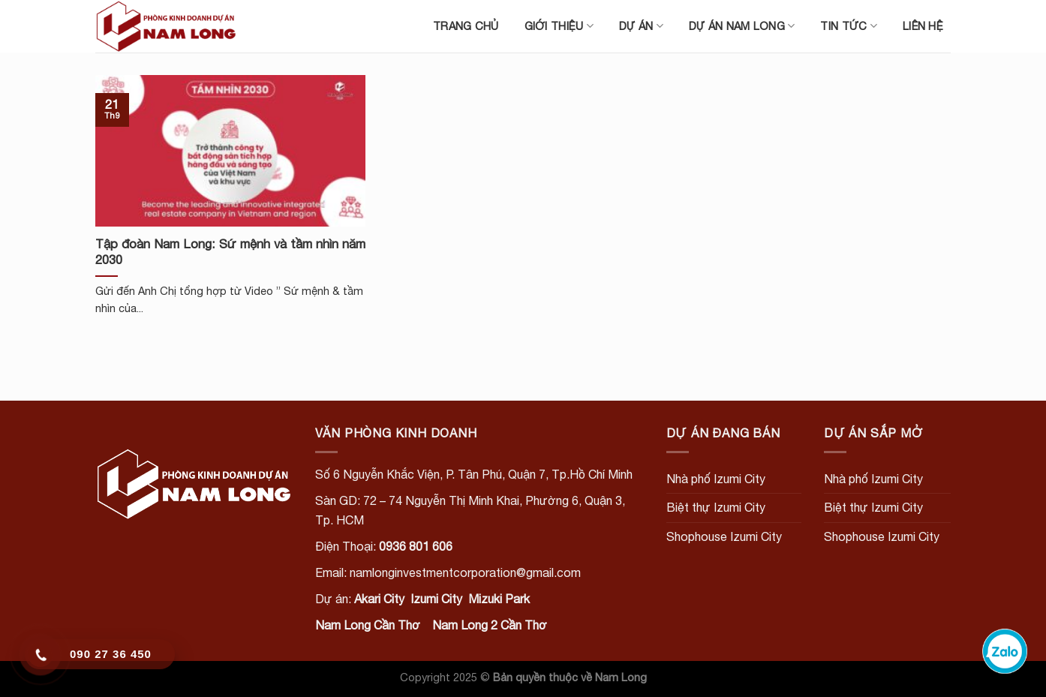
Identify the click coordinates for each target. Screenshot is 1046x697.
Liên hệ (923, 26)
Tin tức (848, 26)
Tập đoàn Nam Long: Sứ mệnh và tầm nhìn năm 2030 (230, 252)
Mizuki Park (499, 598)
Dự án (641, 26)
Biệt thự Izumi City (715, 507)
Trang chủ (466, 26)
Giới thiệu (559, 26)
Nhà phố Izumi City (715, 478)
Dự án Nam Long (742, 26)
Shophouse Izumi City (724, 536)
